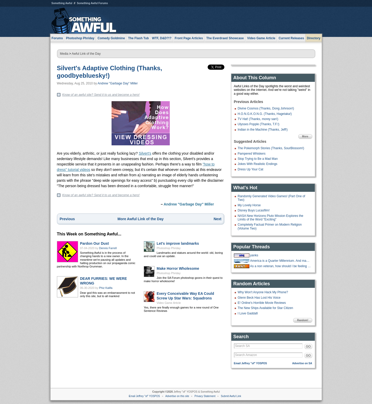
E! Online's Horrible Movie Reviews (262, 303)
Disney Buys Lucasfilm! (254, 210)
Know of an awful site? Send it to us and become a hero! (101, 95)
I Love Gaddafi (248, 313)
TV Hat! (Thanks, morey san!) (258, 119)
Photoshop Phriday (169, 248)
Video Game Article (169, 302)
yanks (254, 255)
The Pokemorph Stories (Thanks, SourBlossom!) (271, 148)
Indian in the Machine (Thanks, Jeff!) (263, 129)
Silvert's (145, 153)
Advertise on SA (302, 363)
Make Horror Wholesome (178, 268)
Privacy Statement (205, 396)
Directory (313, 38)
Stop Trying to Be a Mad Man (258, 159)
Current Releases (291, 38)
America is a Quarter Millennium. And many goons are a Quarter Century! (280, 261)
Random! (302, 320)
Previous (67, 219)
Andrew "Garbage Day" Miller (118, 83)
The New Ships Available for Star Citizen (265, 308)
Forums (57, 38)
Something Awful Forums (92, 3)
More (305, 136)
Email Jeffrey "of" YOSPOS (250, 363)
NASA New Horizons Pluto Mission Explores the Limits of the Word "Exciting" (270, 217)
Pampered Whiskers (252, 153)
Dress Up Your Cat (250, 169)
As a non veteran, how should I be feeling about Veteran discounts (280, 266)
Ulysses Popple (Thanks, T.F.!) (259, 124)
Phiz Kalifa (106, 287)
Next (217, 219)
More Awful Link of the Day (140, 219)
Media (64, 54)
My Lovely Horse (249, 205)
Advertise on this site (177, 396)
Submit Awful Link (231, 396)
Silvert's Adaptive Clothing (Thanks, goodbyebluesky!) (109, 72)
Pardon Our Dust (94, 243)
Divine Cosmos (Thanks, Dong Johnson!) (266, 108)
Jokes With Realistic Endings (257, 164)
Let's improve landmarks (178, 243)
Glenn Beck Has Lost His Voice (259, 297)
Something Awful (62, 3)
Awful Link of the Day (86, 54)
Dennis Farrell (108, 248)
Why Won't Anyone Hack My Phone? (263, 292)
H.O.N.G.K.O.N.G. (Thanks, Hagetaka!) (265, 114)
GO (308, 346)
